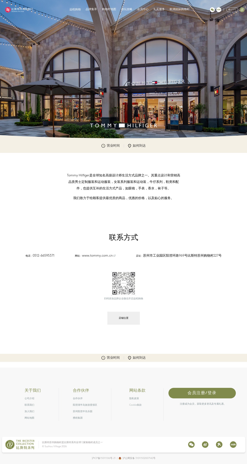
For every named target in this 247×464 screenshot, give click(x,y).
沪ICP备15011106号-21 (104, 458)
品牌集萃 (91, 9)
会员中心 (143, 9)
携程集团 (78, 418)
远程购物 (75, 9)
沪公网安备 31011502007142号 (139, 458)
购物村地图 (109, 9)
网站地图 (29, 418)
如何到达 (137, 146)
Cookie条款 (135, 405)
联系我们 (29, 405)
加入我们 (29, 411)
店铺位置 (123, 318)
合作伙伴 (78, 398)
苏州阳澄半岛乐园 (82, 411)
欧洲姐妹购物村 (180, 9)
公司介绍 (29, 398)
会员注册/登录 (202, 393)
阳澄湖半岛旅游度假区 (85, 405)
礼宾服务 (159, 9)
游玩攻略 (126, 9)
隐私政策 (134, 398)
